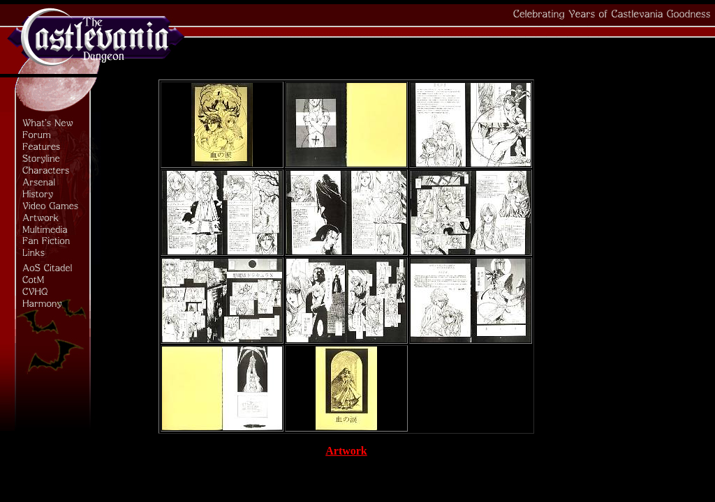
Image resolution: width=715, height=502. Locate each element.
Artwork (346, 451)
